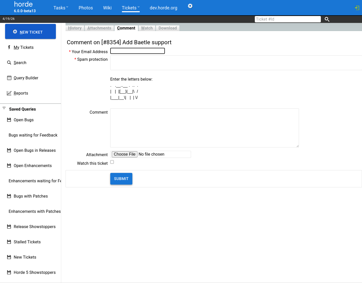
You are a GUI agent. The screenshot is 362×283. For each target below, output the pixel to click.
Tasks (61, 7)
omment (126, 28)
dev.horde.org (163, 7)
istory (75, 28)
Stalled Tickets (27, 242)
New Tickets (25, 257)
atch (147, 28)
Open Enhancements (33, 165)
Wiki (107, 7)
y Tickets (24, 47)
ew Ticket (31, 32)
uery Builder (26, 78)
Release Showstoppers (35, 226)
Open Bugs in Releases (35, 150)
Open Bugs (24, 119)
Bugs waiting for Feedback (33, 135)
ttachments (99, 28)
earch (20, 62)
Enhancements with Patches (35, 211)
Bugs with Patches (31, 196)
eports (21, 93)
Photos (85, 7)
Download (168, 28)
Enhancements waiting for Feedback (42, 180)
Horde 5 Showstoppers (35, 272)
